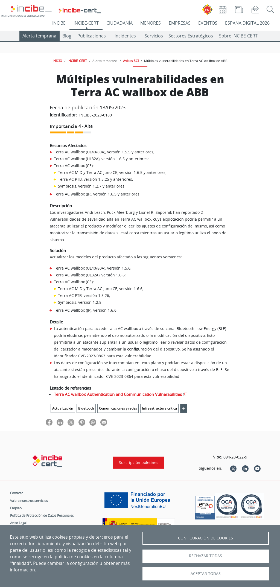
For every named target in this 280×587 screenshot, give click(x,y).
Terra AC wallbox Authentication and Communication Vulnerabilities (118, 394)
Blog (66, 36)
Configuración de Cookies (205, 538)
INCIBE (59, 23)
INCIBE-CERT (86, 23)
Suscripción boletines (138, 462)
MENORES (150, 23)
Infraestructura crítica (159, 408)
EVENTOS (207, 23)
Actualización (62, 408)
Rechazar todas (205, 555)
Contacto (16, 493)
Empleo (16, 508)
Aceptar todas (206, 573)
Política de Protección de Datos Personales (42, 515)
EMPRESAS (180, 23)
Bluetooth (86, 408)
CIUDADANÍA (119, 23)
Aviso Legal (18, 523)
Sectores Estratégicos (190, 36)
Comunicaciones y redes (118, 408)
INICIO (57, 61)
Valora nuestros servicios (29, 500)
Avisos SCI (131, 61)
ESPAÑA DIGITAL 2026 (247, 23)
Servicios (154, 36)
